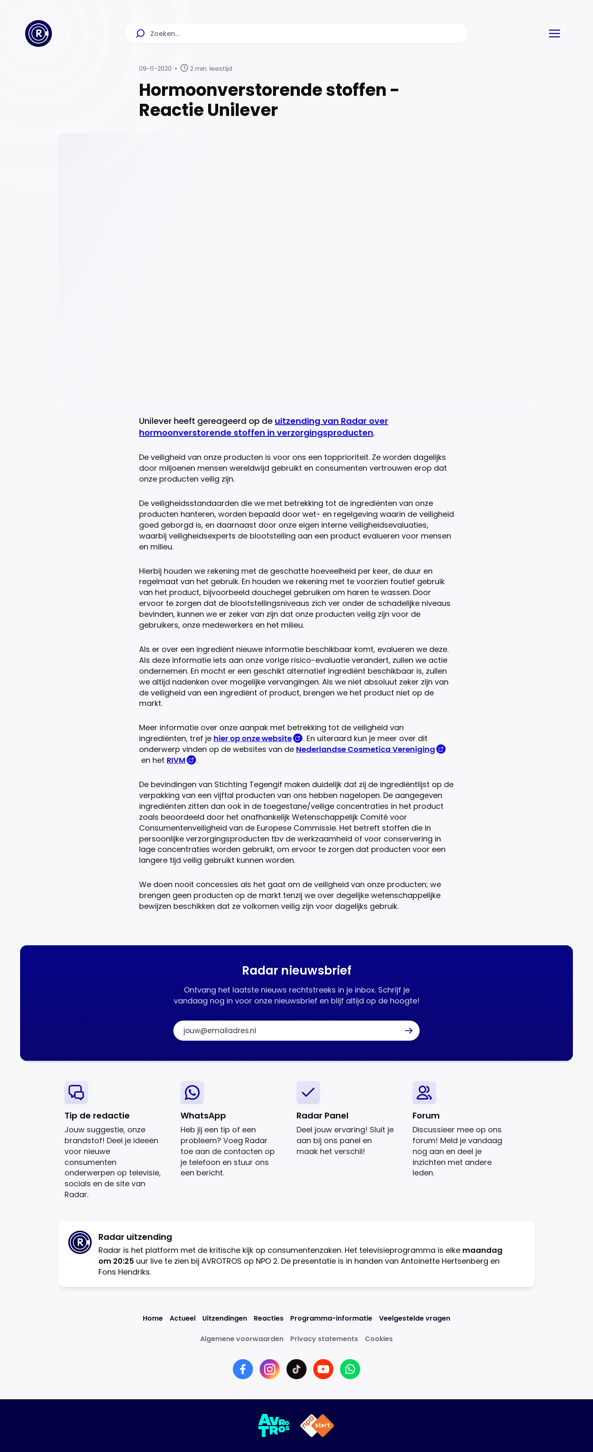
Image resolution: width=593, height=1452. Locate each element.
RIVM (176, 760)
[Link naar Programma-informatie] (331, 1318)
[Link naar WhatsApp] (350, 1369)
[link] (115, 1140)
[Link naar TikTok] (296, 1369)
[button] (554, 33)
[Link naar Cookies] (379, 1339)
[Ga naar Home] (38, 33)
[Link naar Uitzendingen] (224, 1318)
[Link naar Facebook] (243, 1369)
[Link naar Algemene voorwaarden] (242, 1339)
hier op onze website (253, 738)
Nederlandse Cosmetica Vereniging (365, 749)
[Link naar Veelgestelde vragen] (414, 1318)
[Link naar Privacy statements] (324, 1339)
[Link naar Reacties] (269, 1318)
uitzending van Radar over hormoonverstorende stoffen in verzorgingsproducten (263, 427)
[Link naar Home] (153, 1318)
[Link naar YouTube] (323, 1369)
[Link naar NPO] (317, 1426)
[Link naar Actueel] (183, 1318)
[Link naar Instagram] (270, 1369)
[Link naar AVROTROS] (274, 1426)
